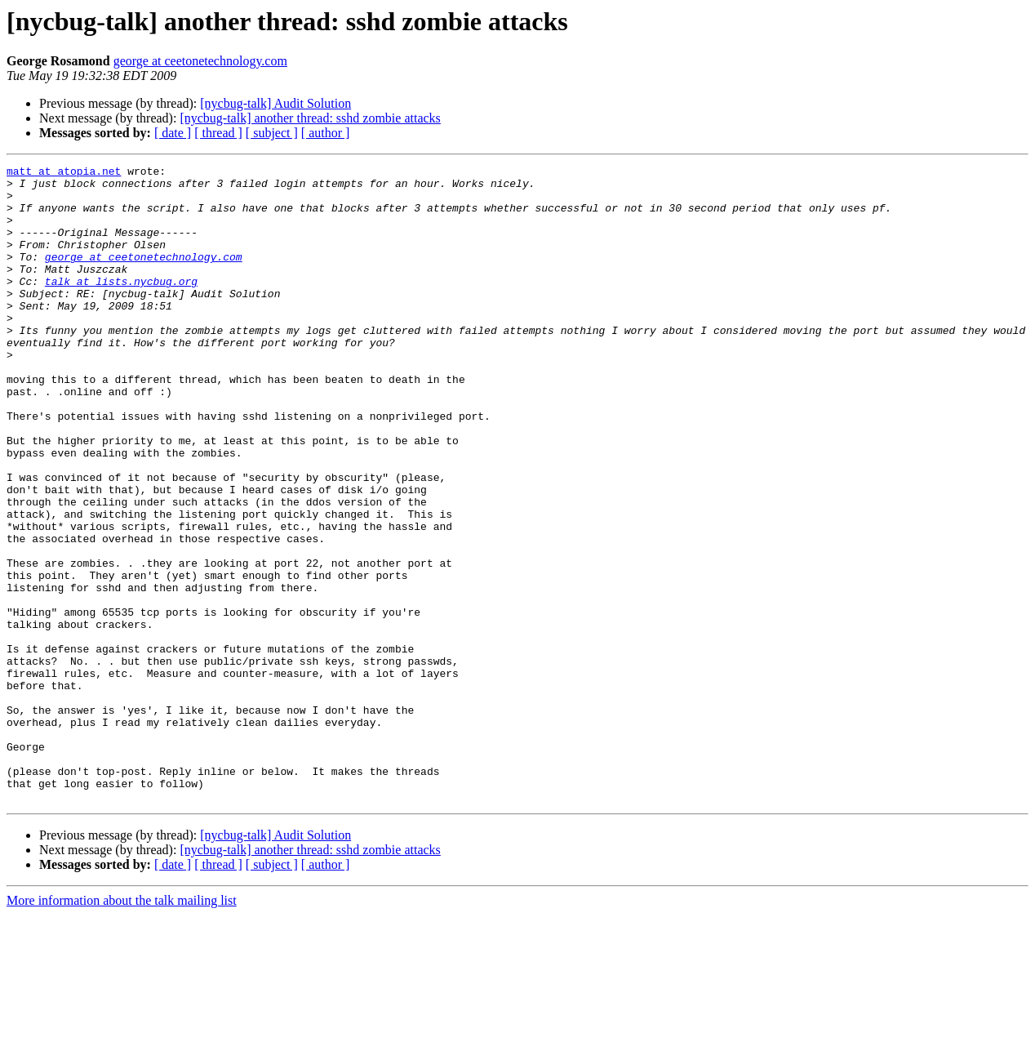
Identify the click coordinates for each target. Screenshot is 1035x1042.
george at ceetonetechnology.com (200, 61)
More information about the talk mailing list (122, 1028)
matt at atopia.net (64, 173)
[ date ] (172, 133)
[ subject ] (272, 133)
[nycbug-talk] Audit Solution (275, 103)
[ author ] (325, 133)
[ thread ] (218, 133)
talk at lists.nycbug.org (121, 305)
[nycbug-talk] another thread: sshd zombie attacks (310, 118)
